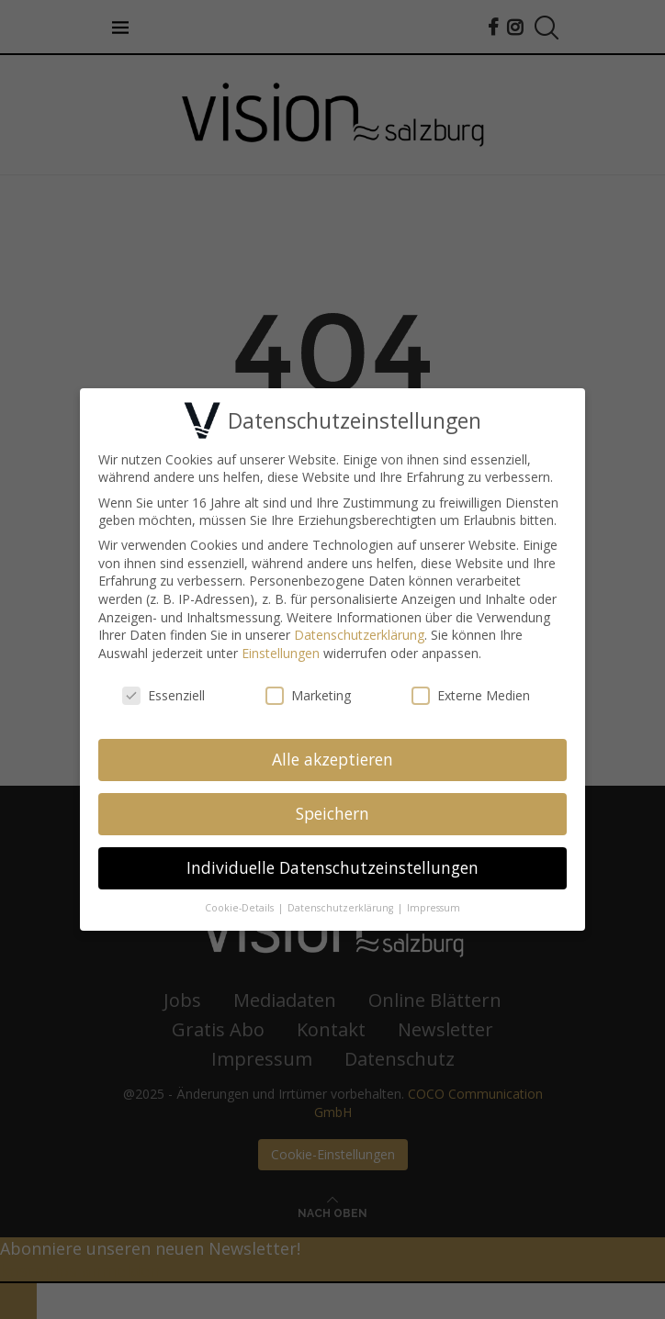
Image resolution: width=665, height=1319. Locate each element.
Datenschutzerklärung (359, 632)
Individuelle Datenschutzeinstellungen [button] (332, 865)
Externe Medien (470, 691)
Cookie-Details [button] (240, 905)
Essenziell (163, 691)
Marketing (308, 691)
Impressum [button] (433, 905)
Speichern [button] (332, 810)
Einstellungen (281, 649)
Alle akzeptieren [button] (332, 756)
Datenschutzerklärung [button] (341, 905)
